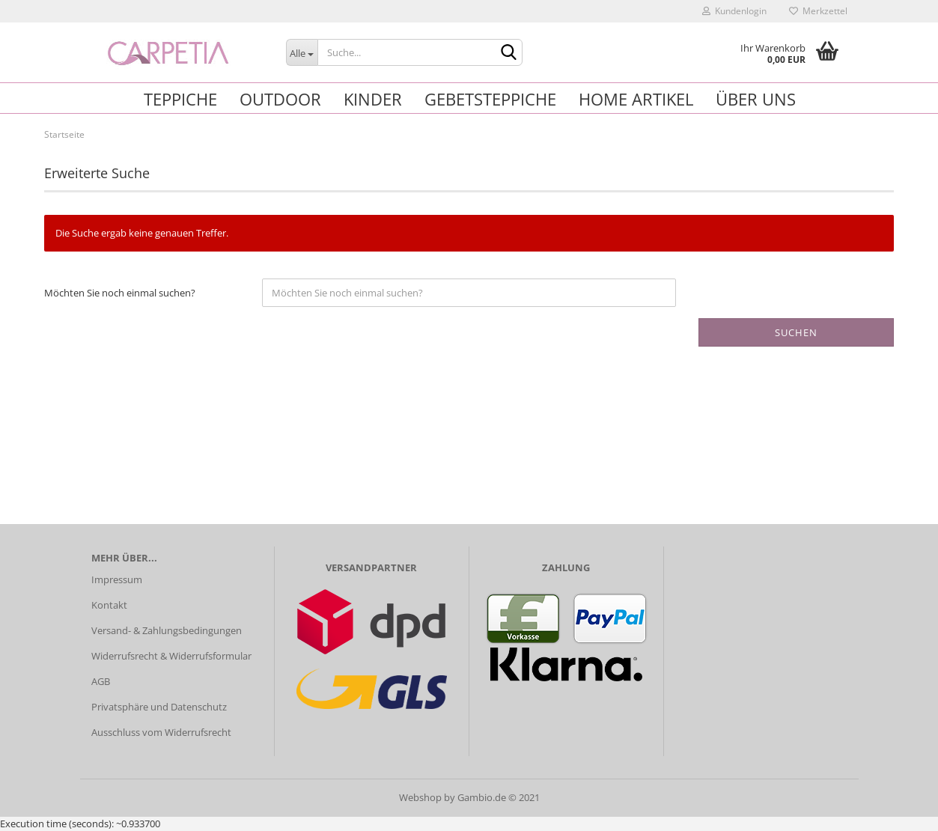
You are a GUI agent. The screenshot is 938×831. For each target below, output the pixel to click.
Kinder (373, 99)
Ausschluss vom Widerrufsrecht (161, 732)
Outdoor (280, 99)
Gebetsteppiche (490, 99)
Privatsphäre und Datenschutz (159, 706)
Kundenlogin (734, 10)
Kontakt (109, 605)
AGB (100, 681)
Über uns (756, 99)
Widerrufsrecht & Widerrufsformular (171, 656)
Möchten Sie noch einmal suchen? (119, 292)
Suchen (796, 332)
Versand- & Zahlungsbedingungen (166, 630)
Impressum (116, 579)
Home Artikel (636, 99)
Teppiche (180, 99)
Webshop (420, 797)
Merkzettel (818, 10)
